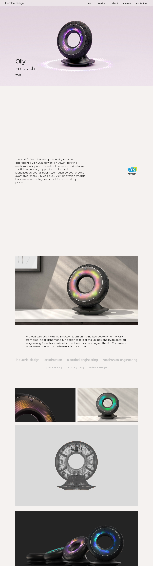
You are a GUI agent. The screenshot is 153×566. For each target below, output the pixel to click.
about (115, 3)
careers (127, 3)
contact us (141, 3)
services (102, 3)
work (90, 3)
